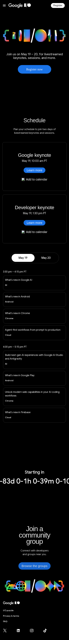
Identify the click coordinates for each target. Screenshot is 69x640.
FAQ (5, 621)
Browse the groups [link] (34, 566)
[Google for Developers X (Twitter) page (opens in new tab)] (6, 630)
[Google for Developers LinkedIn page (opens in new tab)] (20, 630)
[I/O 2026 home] (20, 5)
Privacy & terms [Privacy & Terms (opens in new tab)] (11, 616)
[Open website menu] (4, 5)
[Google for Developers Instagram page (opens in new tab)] (33, 630)
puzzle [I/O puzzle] (8, 610)
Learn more (34, 170)
